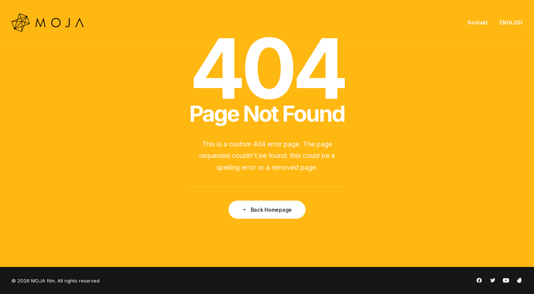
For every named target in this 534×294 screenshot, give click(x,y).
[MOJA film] (47, 22)
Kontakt (478, 22)
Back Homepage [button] (267, 210)
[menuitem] (480, 22)
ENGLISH (511, 22)
